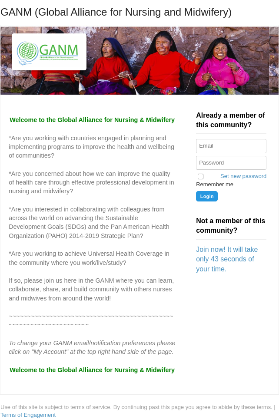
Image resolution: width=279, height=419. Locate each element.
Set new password (243, 176)
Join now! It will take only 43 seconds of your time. (227, 259)
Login (207, 196)
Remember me (214, 184)
